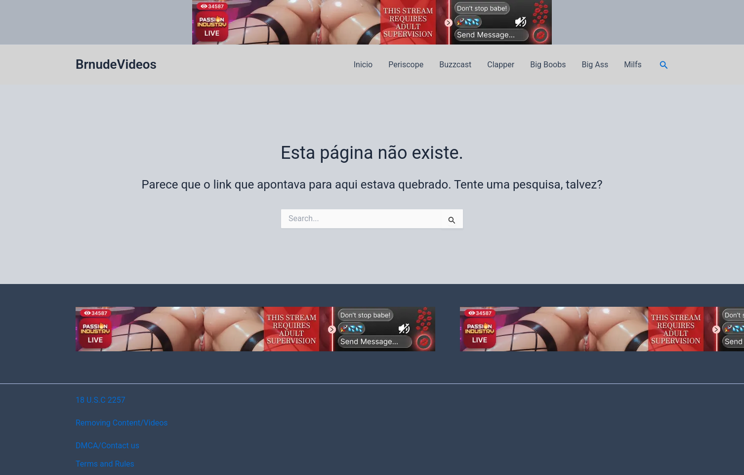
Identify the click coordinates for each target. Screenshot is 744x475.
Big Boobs (548, 64)
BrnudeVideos (116, 64)
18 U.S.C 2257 (100, 400)
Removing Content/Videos (122, 423)
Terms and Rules (105, 464)
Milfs (633, 64)
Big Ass (594, 64)
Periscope (405, 64)
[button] (664, 65)
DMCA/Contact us (107, 445)
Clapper (500, 64)
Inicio (363, 64)
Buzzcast (455, 64)
